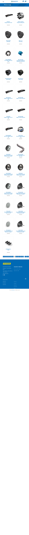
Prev (4, 256)
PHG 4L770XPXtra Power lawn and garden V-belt (20, 136)
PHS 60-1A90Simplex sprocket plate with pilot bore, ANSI (8, 212)
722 (27, 256)
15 (19, 256)
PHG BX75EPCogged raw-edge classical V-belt (8, 117)
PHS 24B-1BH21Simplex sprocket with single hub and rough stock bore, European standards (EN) (8, 174)
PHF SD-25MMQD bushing (8, 41)
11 (12, 256)
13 (16, 256)
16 (21, 256)
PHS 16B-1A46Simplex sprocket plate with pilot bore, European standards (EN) (8, 231)
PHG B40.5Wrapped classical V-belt (8, 22)
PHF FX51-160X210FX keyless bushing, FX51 (20, 22)
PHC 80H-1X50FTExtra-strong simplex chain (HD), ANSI (21, 155)
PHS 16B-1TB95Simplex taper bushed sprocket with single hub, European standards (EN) (20, 193)
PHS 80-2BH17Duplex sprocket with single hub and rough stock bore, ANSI (8, 155)
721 (25, 256)
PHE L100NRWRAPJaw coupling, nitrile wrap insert (8, 60)
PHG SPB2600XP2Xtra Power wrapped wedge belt (8, 136)
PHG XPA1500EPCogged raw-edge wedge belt (20, 117)
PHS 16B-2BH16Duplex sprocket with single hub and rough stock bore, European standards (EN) (8, 193)
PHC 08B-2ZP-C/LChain (8, 249)
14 (17, 256)
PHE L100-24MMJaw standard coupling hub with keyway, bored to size (21, 60)
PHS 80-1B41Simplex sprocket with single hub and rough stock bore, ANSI (20, 174)
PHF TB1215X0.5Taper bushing (20, 79)
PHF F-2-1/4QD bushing (20, 41)
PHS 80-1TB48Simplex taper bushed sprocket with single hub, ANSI (20, 212)
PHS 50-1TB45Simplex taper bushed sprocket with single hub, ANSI (20, 231)
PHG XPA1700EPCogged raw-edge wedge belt (20, 98)
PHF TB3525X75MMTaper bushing (8, 79)
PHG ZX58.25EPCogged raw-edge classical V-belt (8, 98)
